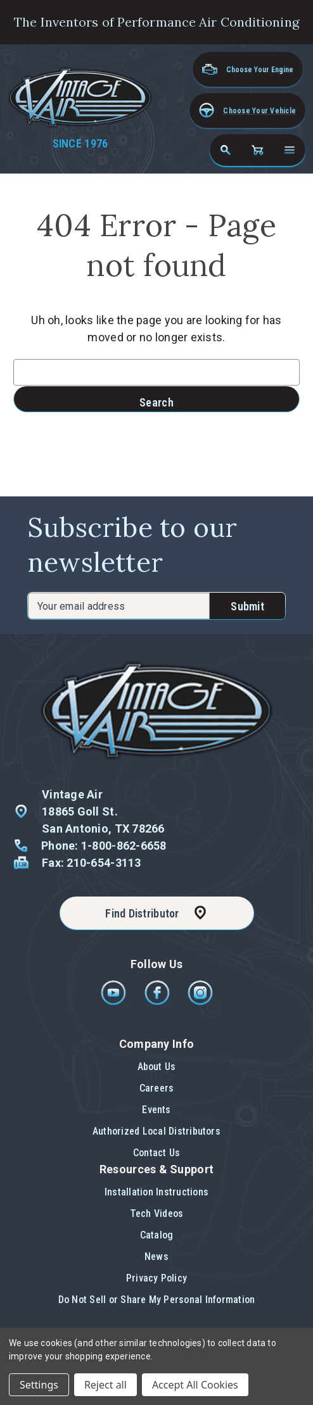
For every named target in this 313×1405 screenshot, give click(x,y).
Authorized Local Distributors (156, 1131)
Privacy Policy (156, 1278)
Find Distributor (142, 913)
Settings (39, 1385)
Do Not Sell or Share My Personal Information (156, 1300)
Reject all (105, 1385)
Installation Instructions (156, 1192)
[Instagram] (200, 1002)
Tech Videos (157, 1213)
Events (156, 1110)
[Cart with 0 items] (257, 150)
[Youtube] (114, 1002)
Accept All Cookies (195, 1385)
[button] (247, 110)
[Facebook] (158, 1002)
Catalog (157, 1235)
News (156, 1257)
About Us (156, 1067)
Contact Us (156, 1153)
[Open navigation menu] (289, 150)
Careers (156, 1088)
